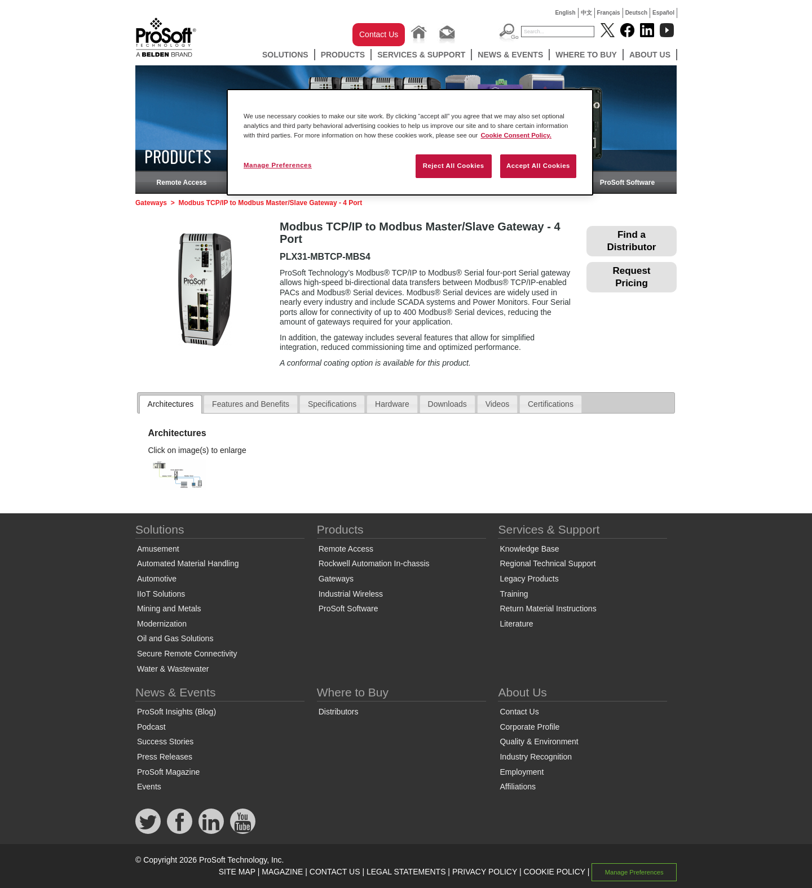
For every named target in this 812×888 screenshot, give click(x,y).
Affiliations (518, 786)
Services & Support (421, 54)
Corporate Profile (529, 726)
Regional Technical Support (547, 563)
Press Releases (164, 756)
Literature (516, 623)
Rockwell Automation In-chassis (374, 563)
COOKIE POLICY (554, 871)
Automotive (156, 578)
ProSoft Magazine (168, 771)
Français (608, 13)
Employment (522, 771)
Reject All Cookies (453, 165)
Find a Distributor (631, 240)
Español (663, 13)
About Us (649, 54)
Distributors (339, 711)
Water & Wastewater (173, 668)
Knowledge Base (529, 548)
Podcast (151, 726)
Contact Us (378, 34)
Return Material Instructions (548, 608)
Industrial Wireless (351, 593)
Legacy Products (529, 578)
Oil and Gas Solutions (175, 638)
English (565, 13)
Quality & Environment (539, 741)
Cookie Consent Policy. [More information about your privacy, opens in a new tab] (515, 135)
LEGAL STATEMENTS (406, 871)
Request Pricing (631, 276)
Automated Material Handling (188, 563)
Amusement (158, 548)
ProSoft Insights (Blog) (176, 711)
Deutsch (636, 13)
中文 (586, 13)
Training (514, 593)
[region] (410, 142)
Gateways (151, 203)
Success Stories (165, 741)
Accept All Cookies (538, 165)
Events (149, 786)
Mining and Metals (169, 608)
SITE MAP (237, 871)
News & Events (510, 54)
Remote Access (182, 183)
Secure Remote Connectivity (187, 653)
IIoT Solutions (161, 593)
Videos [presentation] (498, 404)
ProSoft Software (627, 183)
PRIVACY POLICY (484, 871)
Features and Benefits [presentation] (250, 404)
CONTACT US (335, 871)
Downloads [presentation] (447, 404)
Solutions (285, 54)
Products (343, 54)
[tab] (170, 404)
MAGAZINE (282, 871)
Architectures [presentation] (171, 404)
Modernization (162, 623)
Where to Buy (586, 54)
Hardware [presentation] (392, 404)
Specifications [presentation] (332, 404)
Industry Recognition (536, 756)
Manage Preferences (634, 872)
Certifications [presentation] (550, 404)
